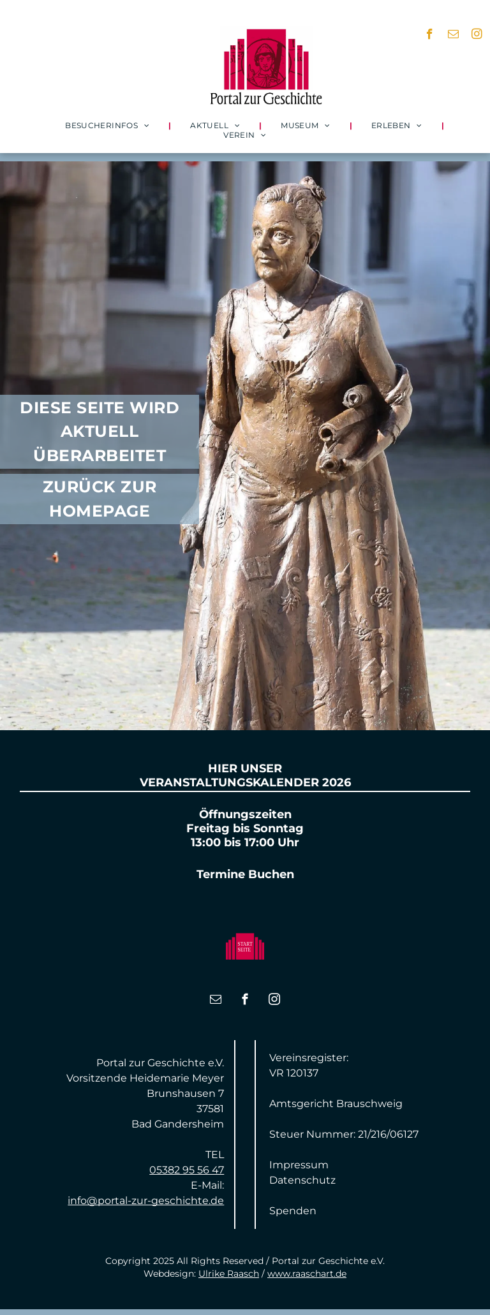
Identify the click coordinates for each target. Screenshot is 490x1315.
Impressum (299, 1165)
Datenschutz (302, 1180)
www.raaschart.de (306, 1273)
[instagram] (477, 35)
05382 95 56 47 (186, 1170)
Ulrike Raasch (228, 1273)
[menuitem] (108, 125)
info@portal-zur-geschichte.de (146, 1200)
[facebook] (430, 35)
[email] (453, 35)
